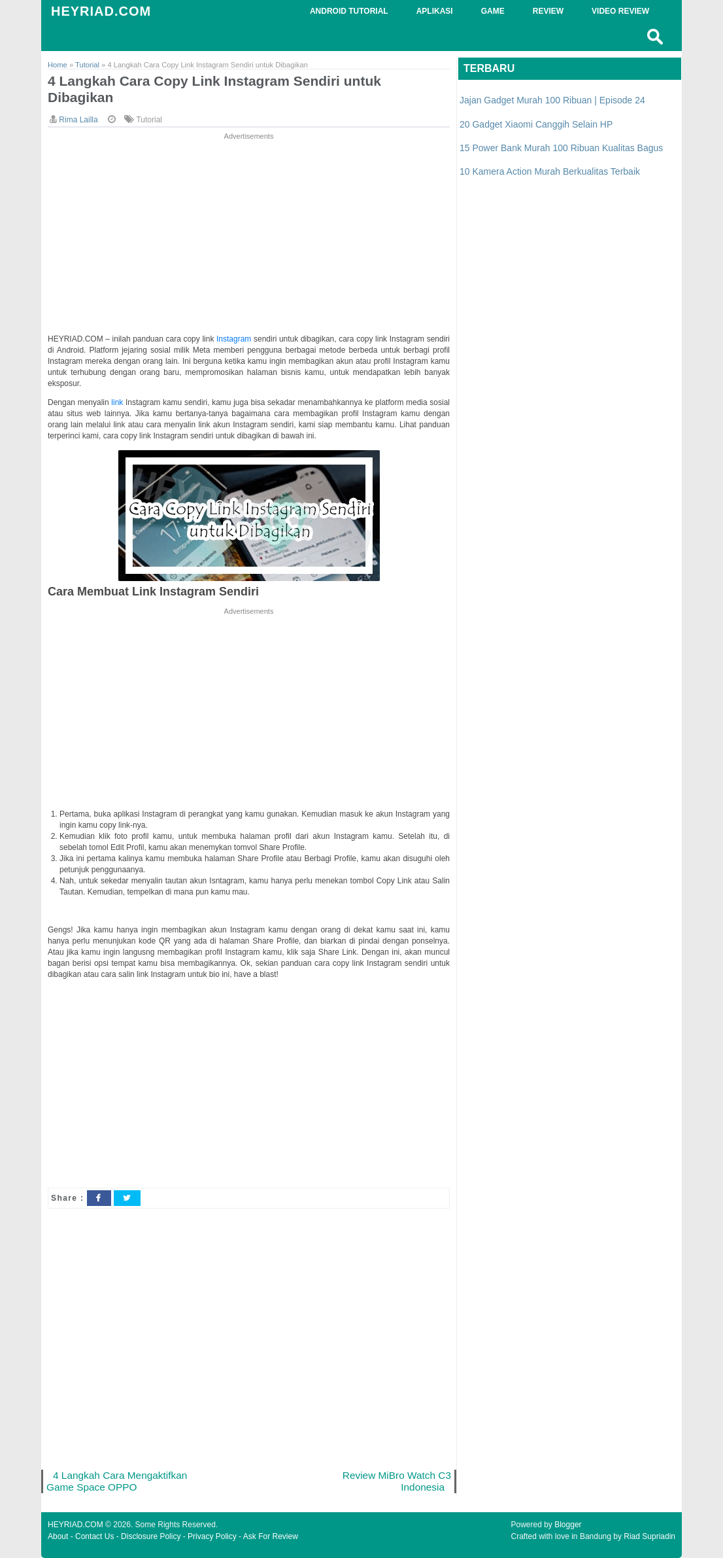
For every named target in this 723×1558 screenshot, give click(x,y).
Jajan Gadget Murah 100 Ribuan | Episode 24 (552, 100)
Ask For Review (270, 1536)
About (58, 1536)
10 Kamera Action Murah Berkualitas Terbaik (550, 171)
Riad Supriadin (649, 1536)
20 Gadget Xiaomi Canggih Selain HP (536, 124)
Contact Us (94, 1536)
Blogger (567, 1524)
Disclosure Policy (150, 1536)
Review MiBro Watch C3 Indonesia (397, 1481)
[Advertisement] (249, 234)
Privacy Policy (212, 1536)
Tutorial (149, 119)
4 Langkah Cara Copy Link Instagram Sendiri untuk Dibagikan (214, 89)
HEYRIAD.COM (101, 11)
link (118, 402)
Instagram (235, 339)
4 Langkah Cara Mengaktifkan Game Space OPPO (116, 1481)
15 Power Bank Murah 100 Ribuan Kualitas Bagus (561, 148)
